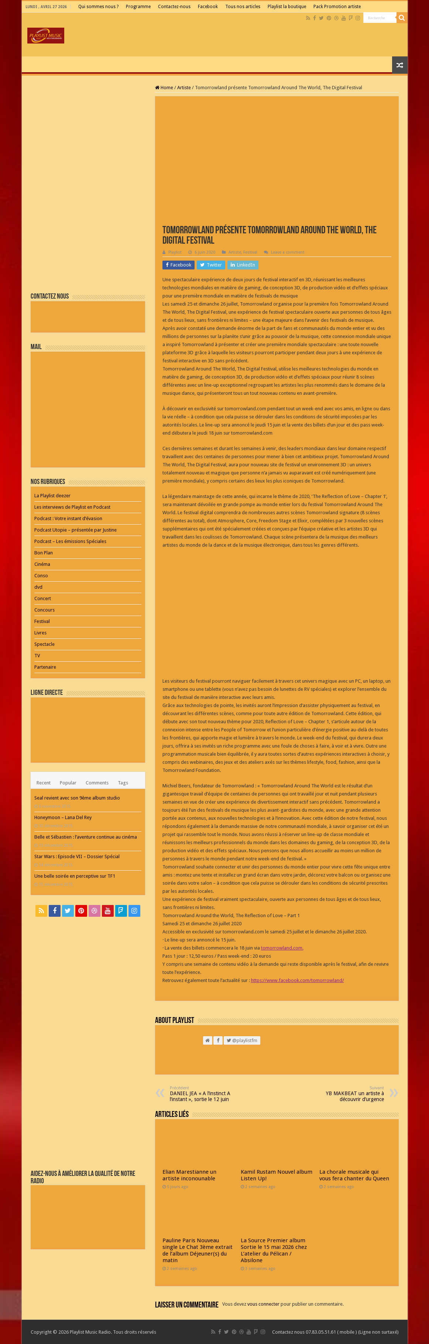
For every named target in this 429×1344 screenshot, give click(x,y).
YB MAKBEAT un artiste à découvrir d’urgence (346, 1094)
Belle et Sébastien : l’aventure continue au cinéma (85, 837)
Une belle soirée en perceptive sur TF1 (74, 876)
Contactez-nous (174, 6)
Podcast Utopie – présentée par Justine (75, 530)
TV (37, 655)
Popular (68, 783)
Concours (44, 610)
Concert (42, 598)
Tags (123, 783)
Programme (138, 6)
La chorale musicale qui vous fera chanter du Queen (354, 1175)
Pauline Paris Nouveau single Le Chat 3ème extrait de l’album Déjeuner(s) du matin (197, 1250)
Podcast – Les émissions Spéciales (70, 541)
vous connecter (263, 1304)
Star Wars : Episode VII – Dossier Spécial (77, 856)
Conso (41, 575)
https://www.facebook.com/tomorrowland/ (297, 980)
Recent (44, 783)
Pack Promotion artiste (337, 6)
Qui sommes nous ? (98, 6)
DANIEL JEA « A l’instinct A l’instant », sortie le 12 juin (208, 1094)
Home (164, 87)
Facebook (208, 6)
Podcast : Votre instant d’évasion (68, 518)
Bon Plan (43, 553)
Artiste (184, 87)
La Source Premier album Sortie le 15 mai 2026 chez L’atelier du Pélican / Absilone (274, 1250)
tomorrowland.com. (282, 948)
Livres (40, 633)
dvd (38, 587)
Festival (250, 252)
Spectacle (44, 644)
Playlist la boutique (287, 6)
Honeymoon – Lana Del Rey (63, 817)
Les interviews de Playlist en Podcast (72, 507)
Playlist (175, 252)
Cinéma (42, 564)
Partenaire (45, 667)
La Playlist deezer (52, 495)
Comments (97, 783)
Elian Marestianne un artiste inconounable (189, 1175)
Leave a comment (288, 252)
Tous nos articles (242, 6)
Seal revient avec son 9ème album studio (77, 798)
